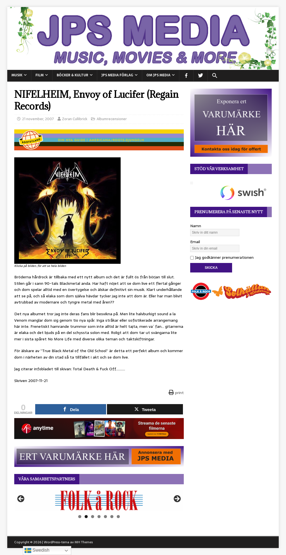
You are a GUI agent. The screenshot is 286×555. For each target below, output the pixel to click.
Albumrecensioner (112, 119)
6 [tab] (111, 516)
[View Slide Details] (99, 500)
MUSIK (16, 75)
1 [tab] (79, 516)
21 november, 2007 (38, 119)
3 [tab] (92, 516)
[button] (215, 76)
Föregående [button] (21, 499)
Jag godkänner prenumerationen (222, 257)
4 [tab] (99, 516)
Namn (195, 226)
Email (195, 242)
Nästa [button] (177, 499)
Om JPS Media (158, 75)
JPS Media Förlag (117, 75)
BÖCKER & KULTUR (72, 75)
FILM (39, 75)
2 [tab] (86, 516)
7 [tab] (118, 516)
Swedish (37, 550)
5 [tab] (105, 516)
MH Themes (84, 542)
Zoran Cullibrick (74, 119)
